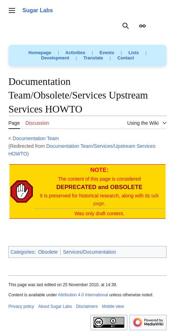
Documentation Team (36, 138)
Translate (93, 57)
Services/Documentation (89, 252)
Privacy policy (21, 306)
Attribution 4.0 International (83, 294)
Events (106, 52)
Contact (125, 57)
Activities (75, 52)
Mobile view (113, 306)
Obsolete (48, 252)
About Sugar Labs (55, 306)
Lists (133, 52)
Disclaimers (87, 306)
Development (55, 57)
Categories (22, 252)
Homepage (39, 52)
